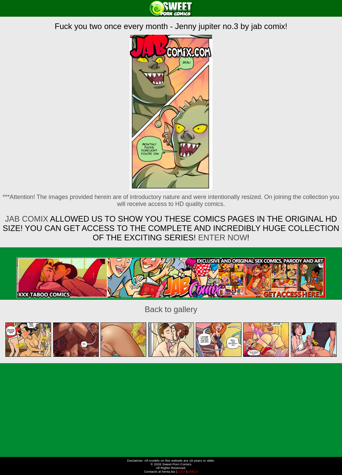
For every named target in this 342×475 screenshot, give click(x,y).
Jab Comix (26, 218)
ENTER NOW (221, 237)
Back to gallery (171, 309)
